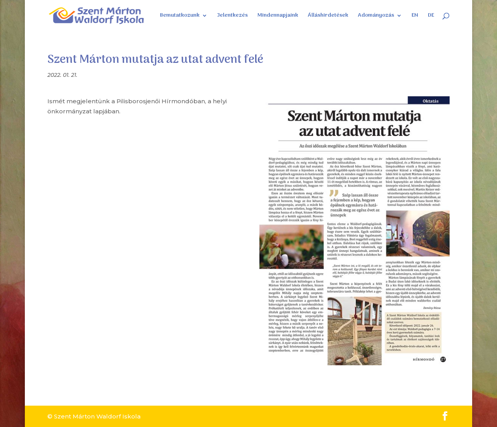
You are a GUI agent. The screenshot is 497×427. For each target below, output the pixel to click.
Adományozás (376, 16)
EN (415, 16)
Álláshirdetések (328, 16)
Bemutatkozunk (180, 16)
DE (431, 16)
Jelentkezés (232, 16)
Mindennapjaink (277, 16)
